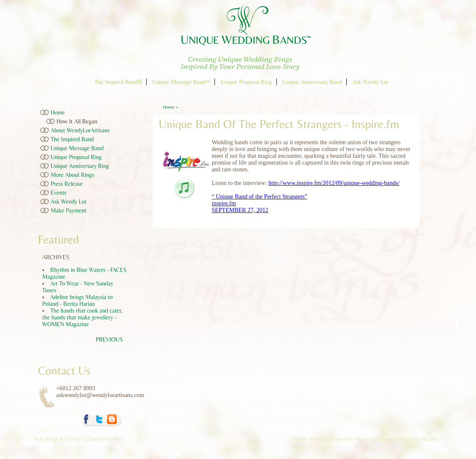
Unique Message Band (77, 148)
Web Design (47, 439)
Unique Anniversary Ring (80, 165)
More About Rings (73, 174)
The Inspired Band (72, 139)
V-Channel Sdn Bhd (101, 439)
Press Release (67, 183)
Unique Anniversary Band (312, 81)
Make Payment (69, 210)
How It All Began (77, 121)
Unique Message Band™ (182, 81)
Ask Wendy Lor (370, 81)
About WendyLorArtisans (80, 130)
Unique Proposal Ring (246, 81)
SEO (69, 439)
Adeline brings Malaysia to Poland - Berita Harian (77, 300)
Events (59, 192)
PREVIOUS (109, 339)
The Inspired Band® (118, 81)
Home (58, 112)
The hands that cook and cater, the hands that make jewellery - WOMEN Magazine (82, 317)
